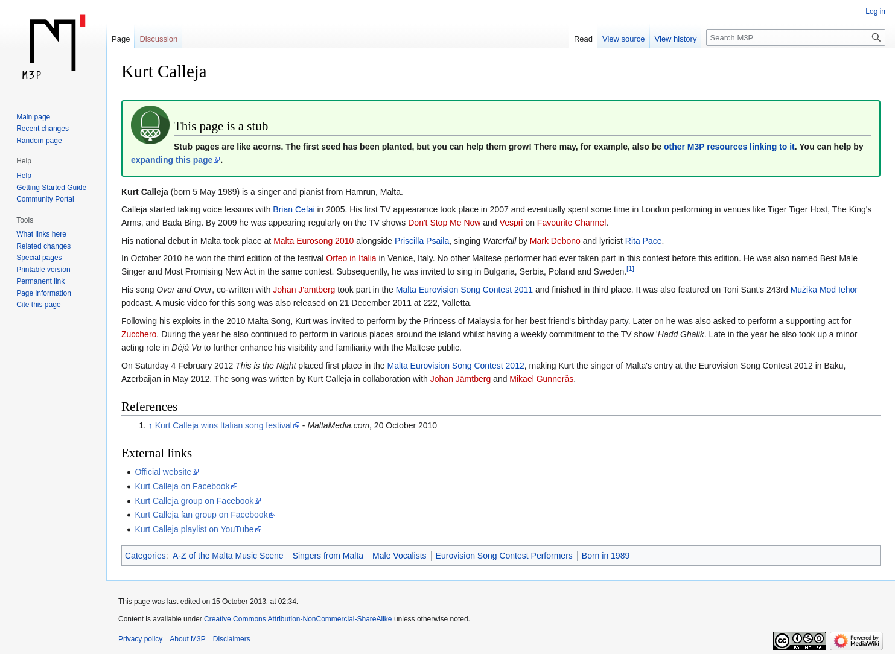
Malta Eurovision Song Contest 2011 (464, 289)
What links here (41, 234)
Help (23, 175)
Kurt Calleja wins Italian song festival (223, 425)
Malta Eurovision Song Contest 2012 (455, 365)
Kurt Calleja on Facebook (182, 486)
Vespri (511, 222)
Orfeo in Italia (351, 258)
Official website (163, 472)
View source (623, 38)
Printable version (43, 269)
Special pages (39, 257)
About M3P (187, 639)
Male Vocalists (399, 555)
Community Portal (45, 199)
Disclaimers (231, 639)
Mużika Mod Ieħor (824, 289)
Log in (875, 11)
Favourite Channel (571, 222)
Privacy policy (140, 639)
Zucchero (138, 334)
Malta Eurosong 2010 (313, 241)
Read (583, 38)
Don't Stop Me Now (444, 222)
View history (676, 38)
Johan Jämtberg (460, 379)
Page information (43, 293)
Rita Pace (643, 241)
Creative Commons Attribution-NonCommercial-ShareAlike (298, 619)
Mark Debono (555, 241)
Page (121, 38)
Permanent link (40, 281)
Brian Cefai (293, 209)
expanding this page (171, 160)
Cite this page (38, 304)
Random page (39, 140)
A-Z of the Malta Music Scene (228, 555)
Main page (33, 117)
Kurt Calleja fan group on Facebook (201, 514)
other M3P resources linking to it (729, 146)
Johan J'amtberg (304, 289)
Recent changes (42, 128)
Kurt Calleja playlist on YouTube (194, 529)
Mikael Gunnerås (541, 379)
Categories (145, 555)
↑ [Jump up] (150, 425)
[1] (630, 269)
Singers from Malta (328, 555)
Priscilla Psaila (422, 241)
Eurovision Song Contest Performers (504, 555)
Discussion (158, 38)
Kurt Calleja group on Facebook (194, 501)
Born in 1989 (605, 555)
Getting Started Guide (51, 187)
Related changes (43, 246)
